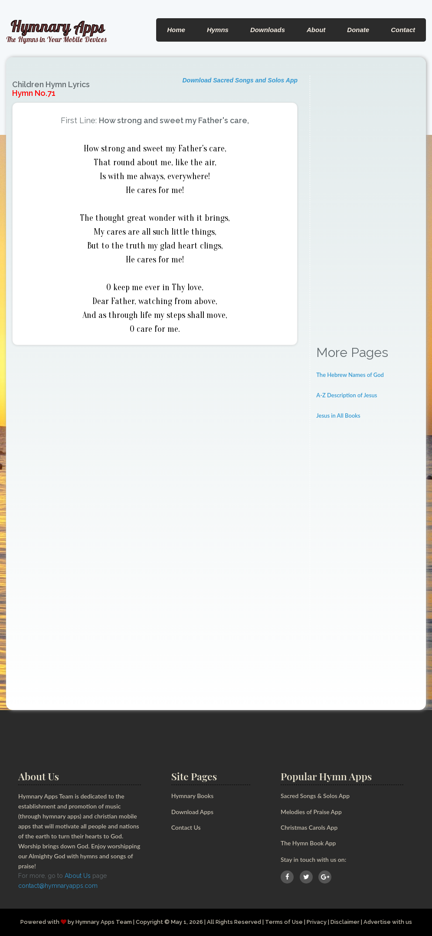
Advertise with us (387, 922)
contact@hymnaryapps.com (58, 885)
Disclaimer (345, 922)
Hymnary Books (192, 795)
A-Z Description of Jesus (346, 395)
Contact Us (186, 827)
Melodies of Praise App (311, 811)
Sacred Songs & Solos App (315, 795)
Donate (358, 29)
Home (176, 29)
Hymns (218, 29)
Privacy (317, 922)
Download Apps (192, 811)
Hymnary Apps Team (103, 922)
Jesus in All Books (338, 415)
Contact (403, 29)
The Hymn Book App (309, 843)
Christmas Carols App (309, 827)
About (316, 29)
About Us (78, 875)
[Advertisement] (368, 205)
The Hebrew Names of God (350, 374)
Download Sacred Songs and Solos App (240, 80)
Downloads (267, 29)
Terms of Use (284, 922)
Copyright (149, 922)
